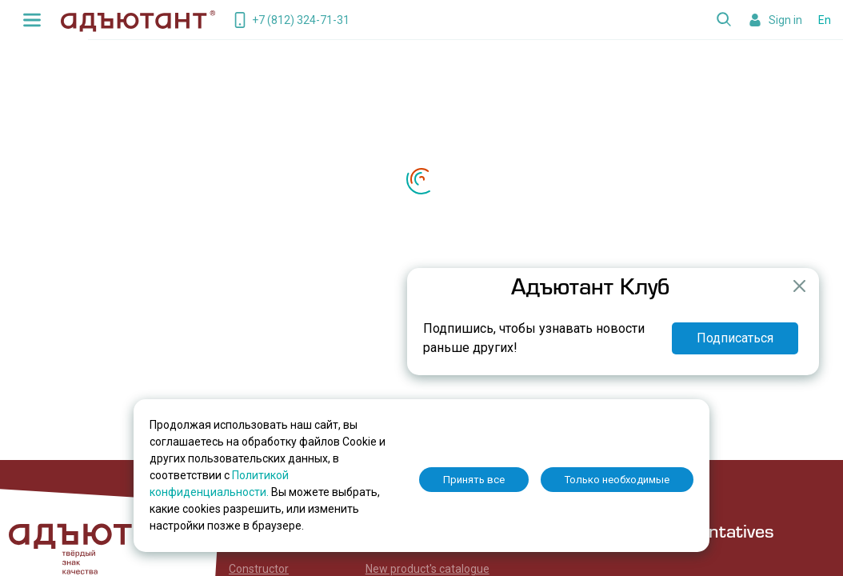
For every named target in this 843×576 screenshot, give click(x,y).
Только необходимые (617, 480)
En (824, 20)
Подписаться (735, 338)
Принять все (474, 480)
